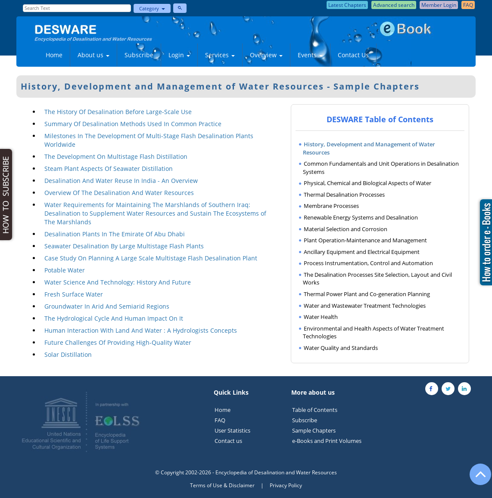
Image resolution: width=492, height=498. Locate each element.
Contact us (228, 441)
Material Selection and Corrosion (345, 229)
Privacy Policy (286, 485)
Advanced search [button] (393, 5)
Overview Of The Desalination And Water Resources (119, 193)
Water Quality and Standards (341, 348)
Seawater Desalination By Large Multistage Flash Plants (124, 246)
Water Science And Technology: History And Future (117, 282)
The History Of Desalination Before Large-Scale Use (118, 112)
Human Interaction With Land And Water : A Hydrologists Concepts (140, 330)
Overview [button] (266, 55)
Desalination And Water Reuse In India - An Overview (121, 180)
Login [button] (179, 55)
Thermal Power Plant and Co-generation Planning (367, 294)
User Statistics (232, 430)
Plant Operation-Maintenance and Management (365, 240)
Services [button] (220, 55)
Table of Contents (314, 410)
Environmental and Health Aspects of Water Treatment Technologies (373, 332)
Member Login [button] (438, 5)
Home (54, 55)
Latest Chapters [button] (347, 5)
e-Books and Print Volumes (326, 441)
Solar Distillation (68, 354)
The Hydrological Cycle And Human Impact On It (113, 318)
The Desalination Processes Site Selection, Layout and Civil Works (377, 279)
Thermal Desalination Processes (344, 194)
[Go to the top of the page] (476, 478)
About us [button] (93, 55)
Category (152, 8)
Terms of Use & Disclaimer (222, 485)
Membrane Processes (331, 206)
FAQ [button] (468, 5)
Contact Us (353, 55)
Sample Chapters (314, 430)
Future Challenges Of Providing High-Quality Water (117, 342)
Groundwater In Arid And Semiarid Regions (106, 306)
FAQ (220, 420)
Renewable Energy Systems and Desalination (361, 217)
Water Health (321, 317)
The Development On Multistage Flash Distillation (115, 156)
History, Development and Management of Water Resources (369, 148)
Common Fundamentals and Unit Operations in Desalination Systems (381, 168)
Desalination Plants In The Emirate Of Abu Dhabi (114, 234)
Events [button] (310, 55)
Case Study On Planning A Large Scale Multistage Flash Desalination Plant (150, 258)
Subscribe (139, 55)
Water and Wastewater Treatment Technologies (365, 305)
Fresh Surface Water (73, 294)
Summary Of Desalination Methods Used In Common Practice (132, 124)
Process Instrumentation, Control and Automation (368, 263)
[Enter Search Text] (77, 8)
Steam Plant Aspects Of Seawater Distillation (108, 168)
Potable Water (64, 270)
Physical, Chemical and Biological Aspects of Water (367, 183)
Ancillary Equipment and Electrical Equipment (362, 252)
